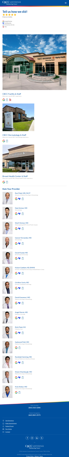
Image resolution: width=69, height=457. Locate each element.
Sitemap (37, 456)
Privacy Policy (30, 456)
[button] (66, 3)
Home (41, 456)
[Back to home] (11, 3)
